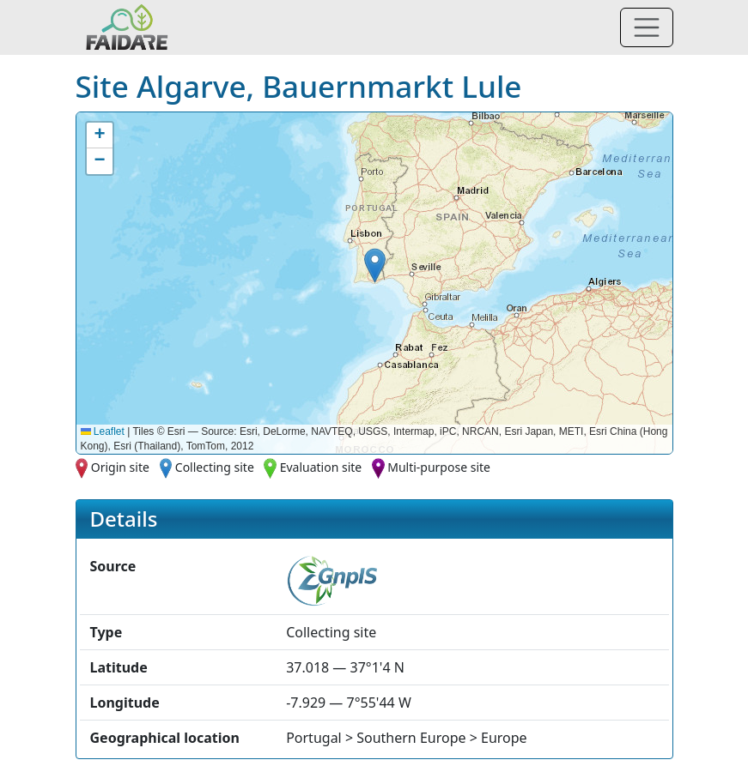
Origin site (120, 467)
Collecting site (214, 467)
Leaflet (103, 431)
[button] (375, 265)
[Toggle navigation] (646, 27)
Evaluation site (321, 467)
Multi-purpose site (438, 467)
